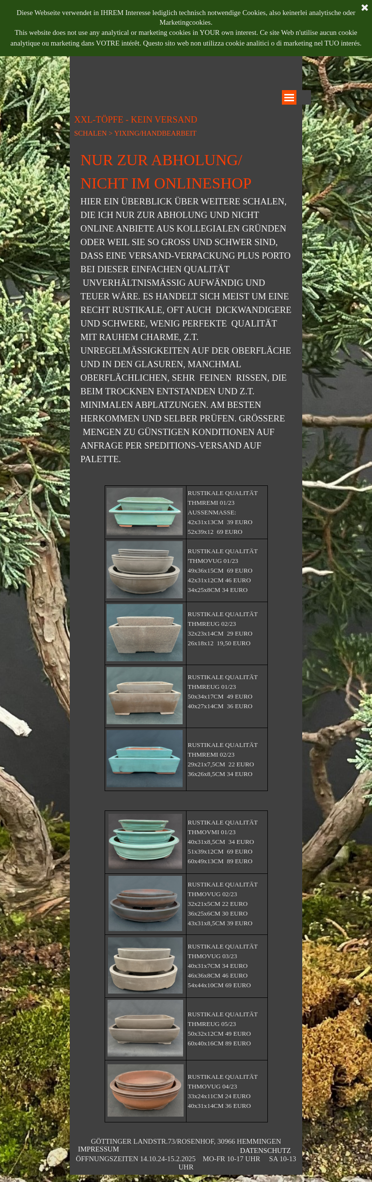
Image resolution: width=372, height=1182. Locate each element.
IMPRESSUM (98, 1149)
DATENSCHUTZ (265, 1150)
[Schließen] (365, 8)
